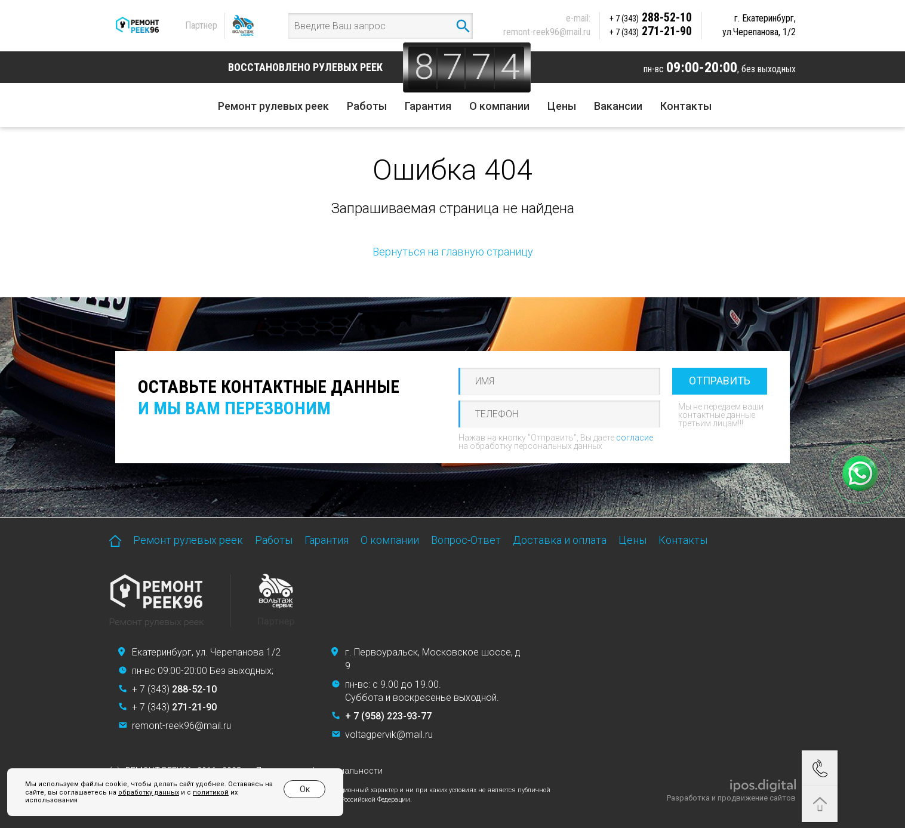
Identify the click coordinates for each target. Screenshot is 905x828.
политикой (211, 792)
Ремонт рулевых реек (273, 106)
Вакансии (618, 106)
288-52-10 (651, 17)
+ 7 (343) (174, 689)
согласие (634, 437)
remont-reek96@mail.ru (546, 32)
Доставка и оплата (560, 540)
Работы (367, 106)
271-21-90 (651, 31)
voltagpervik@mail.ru (389, 734)
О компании (499, 106)
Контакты (686, 106)
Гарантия (428, 106)
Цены (561, 106)
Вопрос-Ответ (466, 540)
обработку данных (148, 792)
